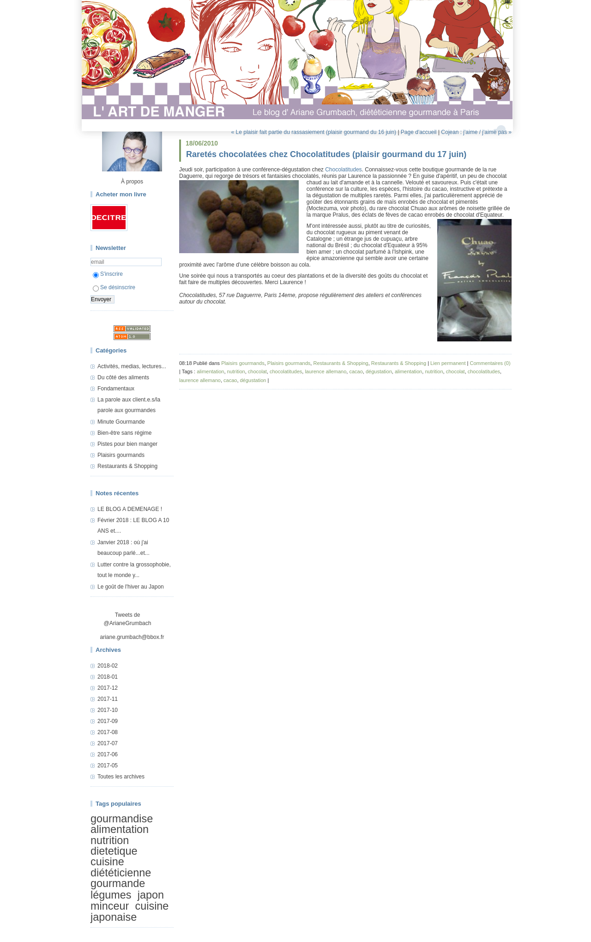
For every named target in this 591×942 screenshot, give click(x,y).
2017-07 (107, 743)
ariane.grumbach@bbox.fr (132, 637)
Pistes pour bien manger (127, 444)
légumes (110, 895)
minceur (109, 906)
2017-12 (107, 688)
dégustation (379, 371)
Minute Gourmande (121, 422)
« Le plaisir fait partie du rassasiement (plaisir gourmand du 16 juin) (314, 132)
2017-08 (107, 732)
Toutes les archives (121, 776)
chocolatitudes (286, 371)
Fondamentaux (115, 388)
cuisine (107, 862)
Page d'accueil (419, 132)
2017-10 (107, 710)
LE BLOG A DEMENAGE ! (129, 509)
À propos (132, 181)
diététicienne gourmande (120, 878)
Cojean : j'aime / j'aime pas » (476, 132)
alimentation (119, 829)
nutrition (109, 840)
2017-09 (107, 721)
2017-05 (107, 765)
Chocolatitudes (343, 169)
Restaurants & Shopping (127, 466)
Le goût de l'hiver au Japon (130, 586)
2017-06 (107, 754)
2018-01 (107, 677)
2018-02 (107, 665)
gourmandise (121, 819)
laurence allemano (325, 371)
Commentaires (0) (490, 363)
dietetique (113, 851)
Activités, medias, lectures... (131, 366)
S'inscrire (108, 274)
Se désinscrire (114, 287)
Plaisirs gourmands (121, 455)
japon (151, 895)
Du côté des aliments (123, 377)
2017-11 (107, 699)
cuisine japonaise (129, 911)
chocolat (257, 371)
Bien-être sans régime (124, 433)
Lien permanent (447, 363)
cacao (355, 371)
